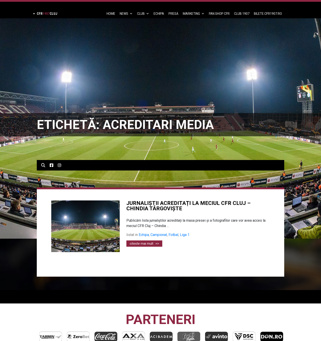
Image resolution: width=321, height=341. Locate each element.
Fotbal (173, 235)
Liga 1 (184, 235)
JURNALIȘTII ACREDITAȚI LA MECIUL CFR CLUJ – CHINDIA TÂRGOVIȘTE (188, 205)
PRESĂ (173, 13)
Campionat (158, 235)
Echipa (144, 235)
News (126, 13)
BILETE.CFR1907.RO (268, 13)
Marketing (193, 13)
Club (143, 13)
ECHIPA (159, 13)
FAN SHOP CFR (219, 13)
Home (111, 13)
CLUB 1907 (241, 13)
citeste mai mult (144, 244)
